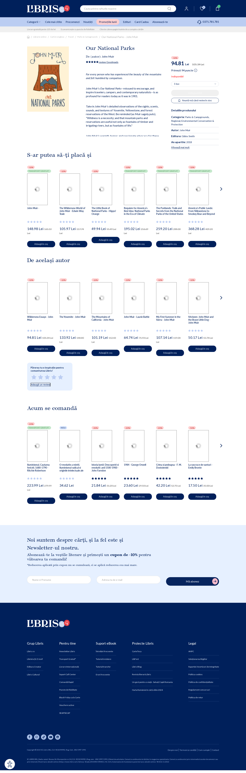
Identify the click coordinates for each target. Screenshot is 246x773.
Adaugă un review (40, 384)
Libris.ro (31, 651)
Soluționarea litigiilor (197, 659)
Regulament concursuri (199, 690)
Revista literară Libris (141, 674)
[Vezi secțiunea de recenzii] (35, 221)
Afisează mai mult (180, 147)
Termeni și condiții (188, 750)
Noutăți (88, 21)
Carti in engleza (57, 37)
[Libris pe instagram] (36, 737)
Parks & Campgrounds (87, 37)
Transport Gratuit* (67, 659)
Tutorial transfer (103, 667)
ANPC (191, 651)
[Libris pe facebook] (29, 737)
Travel (71, 37)
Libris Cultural (33, 675)
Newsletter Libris (67, 651)
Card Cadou (142, 21)
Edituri (127, 21)
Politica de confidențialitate (200, 682)
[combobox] (128, 8)
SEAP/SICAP (64, 713)
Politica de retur (195, 698)
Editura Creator (34, 667)
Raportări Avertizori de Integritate (203, 667)
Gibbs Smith (183, 136)
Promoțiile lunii (108, 21)
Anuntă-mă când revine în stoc (195, 100)
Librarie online (39, 37)
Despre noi (173, 750)
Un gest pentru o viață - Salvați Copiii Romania (152, 682)
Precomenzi (73, 21)
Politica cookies (195, 674)
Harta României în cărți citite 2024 (147, 690)
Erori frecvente (103, 675)
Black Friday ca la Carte (69, 698)
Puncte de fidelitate (68, 690)
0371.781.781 (208, 21)
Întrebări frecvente (104, 651)
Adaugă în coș (44, 244)
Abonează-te (160, 21)
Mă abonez (202, 581)
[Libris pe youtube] (50, 737)
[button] (215, 202)
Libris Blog (136, 667)
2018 (181, 142)
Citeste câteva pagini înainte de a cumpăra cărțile (122, 29)
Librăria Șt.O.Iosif (35, 659)
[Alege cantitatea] (195, 84)
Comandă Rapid (66, 682)
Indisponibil (195, 92)
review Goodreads (108, 62)
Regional (175, 120)
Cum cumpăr (204, 750)
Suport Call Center (67, 674)
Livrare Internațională (69, 667)
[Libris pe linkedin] (57, 737)
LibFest (135, 659)
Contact (215, 750)
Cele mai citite (53, 21)
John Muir (108, 56)
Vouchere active (66, 705)
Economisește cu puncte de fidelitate (77, 29)
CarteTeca (136, 651)
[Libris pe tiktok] (43, 737)
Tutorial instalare (103, 659)
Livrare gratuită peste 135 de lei (41, 29)
